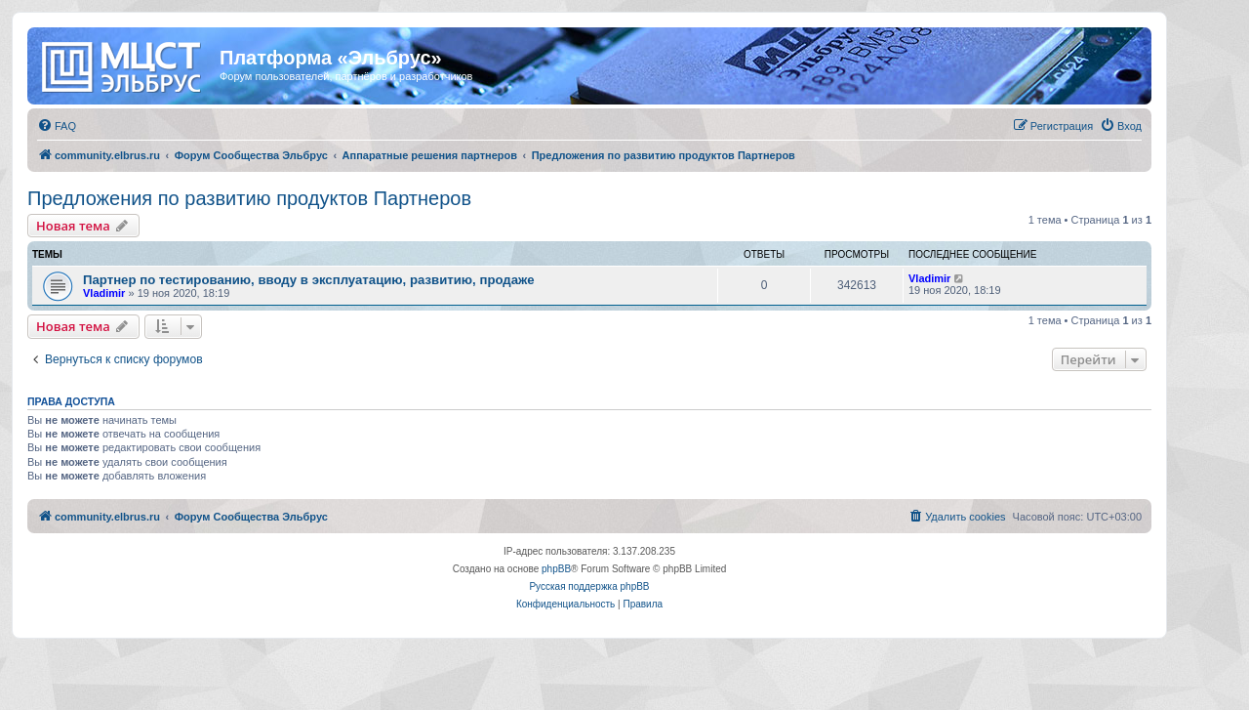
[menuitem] (56, 126)
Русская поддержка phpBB (589, 586)
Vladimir (104, 293)
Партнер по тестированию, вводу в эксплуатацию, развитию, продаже (309, 279)
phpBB (556, 569)
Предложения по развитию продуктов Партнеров (249, 198)
